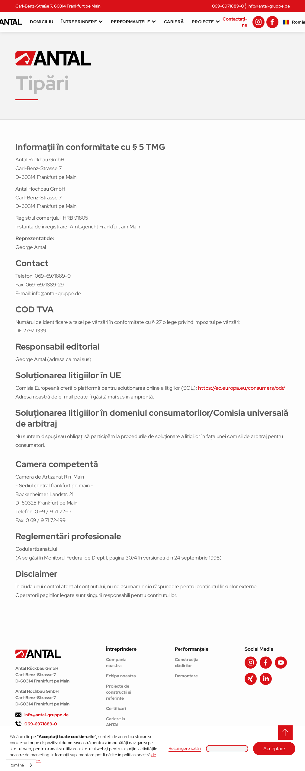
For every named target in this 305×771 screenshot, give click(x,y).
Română (16, 765)
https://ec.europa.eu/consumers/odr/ (241, 388)
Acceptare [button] (274, 748)
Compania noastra (116, 662)
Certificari (116, 708)
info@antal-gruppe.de (269, 6)
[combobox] (21, 765)
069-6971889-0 (228, 6)
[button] (227, 748)
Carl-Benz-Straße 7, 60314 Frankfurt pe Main (58, 6)
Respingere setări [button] (185, 748)
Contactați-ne (235, 22)
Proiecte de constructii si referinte (118, 692)
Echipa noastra (121, 676)
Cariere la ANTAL (115, 721)
